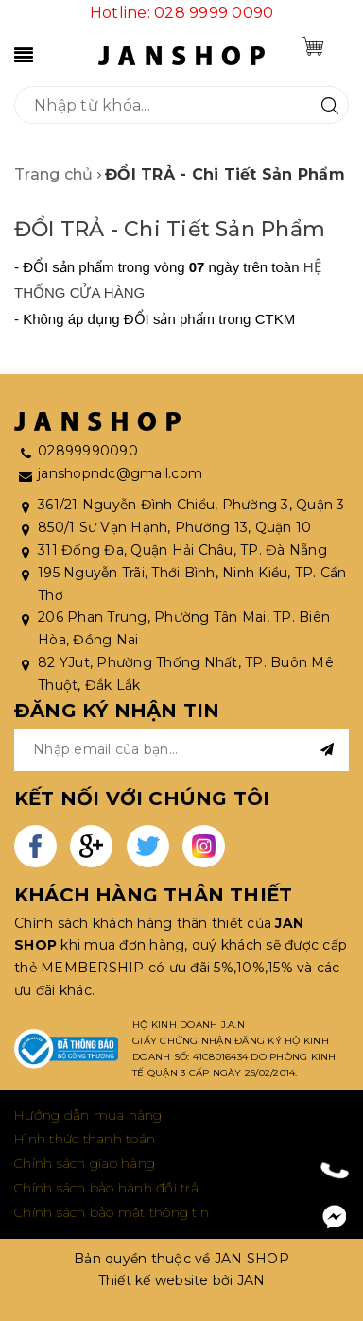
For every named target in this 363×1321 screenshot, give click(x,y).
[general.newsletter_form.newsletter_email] (181, 750)
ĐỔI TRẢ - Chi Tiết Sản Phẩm (169, 229)
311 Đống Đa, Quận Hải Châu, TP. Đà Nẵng (182, 549)
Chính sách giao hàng (84, 1163)
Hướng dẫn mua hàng (88, 1115)
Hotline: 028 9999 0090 (182, 13)
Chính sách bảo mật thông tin (111, 1212)
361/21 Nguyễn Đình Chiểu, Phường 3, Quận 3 (191, 504)
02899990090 (88, 450)
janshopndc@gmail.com (120, 473)
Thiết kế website (153, 1280)
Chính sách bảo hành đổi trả (106, 1187)
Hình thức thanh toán (84, 1138)
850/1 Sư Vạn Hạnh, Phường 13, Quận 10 (174, 527)
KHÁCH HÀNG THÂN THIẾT (153, 895)
